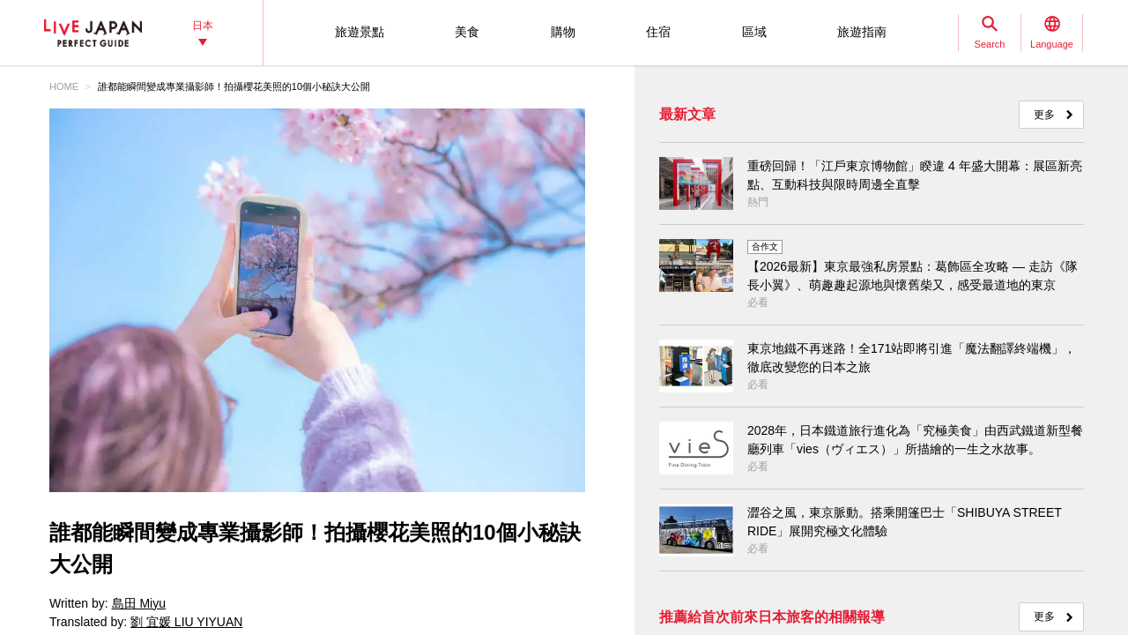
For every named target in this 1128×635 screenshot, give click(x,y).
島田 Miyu (139, 603)
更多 (1044, 114)
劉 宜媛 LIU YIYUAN (186, 622)
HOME (63, 86)
